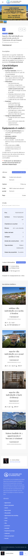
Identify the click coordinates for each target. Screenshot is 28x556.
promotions (7, 526)
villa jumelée (7, 513)
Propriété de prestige (9, 531)
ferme (5, 521)
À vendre (11, 33)
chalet (5, 518)
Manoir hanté (7, 510)
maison (6, 508)
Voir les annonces (21, 262)
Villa (5, 523)
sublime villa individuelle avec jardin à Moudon (14, 311)
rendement (7, 533)
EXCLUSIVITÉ (21, 332)
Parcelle (6, 538)
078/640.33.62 (15, 268)
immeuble (6, 528)
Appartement (7, 503)
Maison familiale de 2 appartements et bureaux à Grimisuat (14, 436)
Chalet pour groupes (9, 536)
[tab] (4, 29)
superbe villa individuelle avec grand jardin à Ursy (14, 354)
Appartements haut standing (11, 515)
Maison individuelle (9, 505)
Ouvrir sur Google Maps (19, 172)
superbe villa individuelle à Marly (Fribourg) (14, 395)
